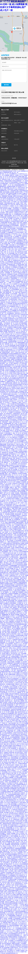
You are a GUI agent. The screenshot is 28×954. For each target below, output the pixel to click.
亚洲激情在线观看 (11, 186)
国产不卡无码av (16, 215)
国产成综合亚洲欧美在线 (9, 622)
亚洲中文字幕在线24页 (15, 882)
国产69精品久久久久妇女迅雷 (19, 207)
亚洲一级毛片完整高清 (5, 727)
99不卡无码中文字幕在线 (9, 574)
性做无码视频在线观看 (13, 890)
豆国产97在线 (7, 469)
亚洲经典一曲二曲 (15, 387)
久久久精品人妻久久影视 (21, 681)
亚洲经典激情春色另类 (10, 799)
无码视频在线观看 (10, 684)
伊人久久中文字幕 (4, 451)
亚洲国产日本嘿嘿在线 (16, 427)
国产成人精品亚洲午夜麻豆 (13, 719)
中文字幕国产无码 (19, 893)
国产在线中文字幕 (10, 893)
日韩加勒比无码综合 (22, 419)
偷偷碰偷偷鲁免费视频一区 (6, 366)
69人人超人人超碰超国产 (17, 852)
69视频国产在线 (13, 468)
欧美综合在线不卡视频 (5, 314)
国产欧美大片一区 (15, 818)
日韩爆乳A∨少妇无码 (10, 569)
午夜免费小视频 (7, 519)
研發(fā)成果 (16, 133)
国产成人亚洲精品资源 (13, 254)
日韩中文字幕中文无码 (8, 553)
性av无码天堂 (14, 653)
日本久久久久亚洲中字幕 (21, 755)
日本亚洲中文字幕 (17, 324)
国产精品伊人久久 (9, 699)
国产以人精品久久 (13, 798)
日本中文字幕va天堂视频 (21, 476)
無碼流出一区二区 (6, 495)
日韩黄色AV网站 (12, 286)
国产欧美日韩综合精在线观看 (15, 384)
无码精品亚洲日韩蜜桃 (20, 811)
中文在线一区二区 (8, 219)
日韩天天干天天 (17, 443)
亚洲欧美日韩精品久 (20, 547)
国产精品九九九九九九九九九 (18, 801)
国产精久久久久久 (14, 291)
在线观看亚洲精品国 (21, 784)
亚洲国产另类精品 (20, 950)
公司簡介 (3, 112)
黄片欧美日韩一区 (17, 271)
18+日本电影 (3, 264)
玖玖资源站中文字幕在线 (12, 783)
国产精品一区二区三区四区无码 (16, 812)
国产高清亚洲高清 (21, 310)
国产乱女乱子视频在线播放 (11, 859)
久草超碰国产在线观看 (5, 646)
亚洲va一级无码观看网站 (11, 781)
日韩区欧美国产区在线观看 (10, 767)
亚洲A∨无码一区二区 (8, 284)
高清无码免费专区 (15, 631)
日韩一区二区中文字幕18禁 (6, 682)
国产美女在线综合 (12, 419)
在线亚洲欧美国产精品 (16, 668)
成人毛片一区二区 (18, 568)
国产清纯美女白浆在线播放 (8, 762)
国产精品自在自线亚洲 (11, 470)
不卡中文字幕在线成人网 (14, 734)
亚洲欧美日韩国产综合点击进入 (10, 394)
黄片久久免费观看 (15, 518)
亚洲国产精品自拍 (19, 362)
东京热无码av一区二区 (16, 233)
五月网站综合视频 (12, 879)
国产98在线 (3, 900)
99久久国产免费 (20, 799)
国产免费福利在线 (17, 944)
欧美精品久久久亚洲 (14, 465)
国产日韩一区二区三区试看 (13, 808)
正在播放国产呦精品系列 (16, 698)
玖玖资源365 (17, 621)
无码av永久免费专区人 (10, 901)
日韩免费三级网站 (6, 631)
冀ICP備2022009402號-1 (14, 166)
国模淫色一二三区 (8, 462)
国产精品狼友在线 (13, 937)
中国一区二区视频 (15, 178)
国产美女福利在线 (10, 691)
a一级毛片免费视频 (13, 836)
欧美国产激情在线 (22, 859)
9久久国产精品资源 (8, 581)
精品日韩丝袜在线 (12, 876)
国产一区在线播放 (9, 940)
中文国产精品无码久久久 (11, 268)
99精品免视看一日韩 (6, 869)
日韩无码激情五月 (15, 415)
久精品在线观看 (10, 661)
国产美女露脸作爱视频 (12, 680)
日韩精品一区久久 (19, 765)
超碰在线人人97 (17, 363)
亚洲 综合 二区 (21, 891)
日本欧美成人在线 (8, 271)
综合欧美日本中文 (19, 179)
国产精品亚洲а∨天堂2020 (13, 197)
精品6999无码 (14, 850)
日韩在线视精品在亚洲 (19, 866)
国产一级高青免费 (21, 224)
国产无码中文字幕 (15, 314)
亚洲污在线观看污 (15, 256)
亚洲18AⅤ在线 (16, 367)
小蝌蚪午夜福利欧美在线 (13, 541)
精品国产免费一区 (4, 660)
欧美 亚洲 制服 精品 (6, 943)
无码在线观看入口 (4, 887)
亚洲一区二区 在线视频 (12, 526)
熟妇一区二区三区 (17, 433)
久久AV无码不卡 (5, 205)
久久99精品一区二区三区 (15, 548)
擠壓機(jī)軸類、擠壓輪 (6, 125)
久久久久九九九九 (12, 692)
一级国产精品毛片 (9, 618)
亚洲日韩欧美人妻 (4, 557)
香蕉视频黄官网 (23, 726)
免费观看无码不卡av (5, 190)
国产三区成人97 (11, 838)
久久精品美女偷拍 (20, 264)
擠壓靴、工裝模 (17, 122)
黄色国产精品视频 (20, 345)
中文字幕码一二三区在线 (18, 904)
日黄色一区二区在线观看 (9, 942)
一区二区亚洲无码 (21, 409)
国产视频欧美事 (23, 466)
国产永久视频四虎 (16, 628)
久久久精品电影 (23, 608)
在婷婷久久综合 (16, 910)
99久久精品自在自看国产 (17, 438)
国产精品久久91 (5, 309)
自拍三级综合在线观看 (16, 495)
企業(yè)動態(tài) (4, 139)
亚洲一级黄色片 (13, 607)
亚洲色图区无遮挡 (16, 779)
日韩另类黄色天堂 (22, 398)
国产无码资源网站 (16, 654)
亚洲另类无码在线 (15, 844)
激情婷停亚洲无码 (7, 823)
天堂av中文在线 (21, 299)
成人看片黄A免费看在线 (20, 440)
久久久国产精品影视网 (10, 345)
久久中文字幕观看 (14, 431)
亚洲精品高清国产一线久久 (8, 352)
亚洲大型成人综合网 (5, 861)
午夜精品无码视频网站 (13, 593)
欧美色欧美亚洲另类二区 (12, 953)
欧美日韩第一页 (3, 477)
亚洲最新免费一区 (11, 705)
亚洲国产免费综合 (18, 791)
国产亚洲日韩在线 (22, 565)
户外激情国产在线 (22, 391)
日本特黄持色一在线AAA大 (14, 642)
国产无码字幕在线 (22, 463)
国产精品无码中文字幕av (12, 659)
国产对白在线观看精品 (20, 691)
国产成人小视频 (6, 843)
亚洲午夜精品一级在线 (21, 620)
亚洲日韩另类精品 (6, 256)
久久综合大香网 (21, 689)
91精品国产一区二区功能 (12, 900)
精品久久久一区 (20, 306)
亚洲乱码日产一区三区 (10, 484)
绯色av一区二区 (10, 883)
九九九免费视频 (13, 310)
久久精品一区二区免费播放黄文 (7, 395)
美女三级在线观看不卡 (7, 738)
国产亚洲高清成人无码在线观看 (16, 346)
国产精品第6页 (16, 629)
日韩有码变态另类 (19, 585)
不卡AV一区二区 (13, 677)
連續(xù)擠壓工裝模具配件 (19, 120)
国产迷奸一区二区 (4, 173)
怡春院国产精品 (13, 459)
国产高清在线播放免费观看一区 (9, 829)
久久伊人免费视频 (17, 295)
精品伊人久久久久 (18, 643)
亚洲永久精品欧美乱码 (7, 806)
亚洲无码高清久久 (19, 883)
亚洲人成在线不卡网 (17, 617)
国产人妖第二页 (15, 423)
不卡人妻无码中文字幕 (20, 317)
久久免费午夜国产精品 (19, 929)
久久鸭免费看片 (18, 741)
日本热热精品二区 (17, 208)
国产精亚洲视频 (20, 447)
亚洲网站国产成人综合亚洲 (12, 257)
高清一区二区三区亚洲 (18, 339)
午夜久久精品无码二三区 (7, 886)
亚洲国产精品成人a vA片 (8, 889)
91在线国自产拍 (21, 767)
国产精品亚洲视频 (19, 403)
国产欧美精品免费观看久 (15, 666)
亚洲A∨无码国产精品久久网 (10, 891)
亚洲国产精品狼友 (4, 689)
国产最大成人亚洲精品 (20, 430)
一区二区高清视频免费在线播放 (16, 396)
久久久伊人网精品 (4, 310)
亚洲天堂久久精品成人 (5, 650)
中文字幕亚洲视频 (11, 228)
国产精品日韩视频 (20, 724)
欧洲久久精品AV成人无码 (19, 373)
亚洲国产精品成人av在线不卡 (9, 615)
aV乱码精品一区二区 (16, 599)
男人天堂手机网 (14, 649)
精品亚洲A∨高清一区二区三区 (18, 650)
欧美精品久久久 (20, 622)
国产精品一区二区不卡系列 (15, 200)
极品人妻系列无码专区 (20, 712)
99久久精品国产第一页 (21, 875)
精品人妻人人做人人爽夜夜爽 (12, 578)
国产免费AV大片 (17, 462)
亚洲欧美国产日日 (22, 937)
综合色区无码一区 (19, 873)
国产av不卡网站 (8, 367)
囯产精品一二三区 (17, 905)
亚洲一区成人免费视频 (12, 571)
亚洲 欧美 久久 (12, 401)
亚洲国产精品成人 (14, 947)
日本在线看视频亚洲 (13, 933)
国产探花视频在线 (4, 610)
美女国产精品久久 (11, 444)
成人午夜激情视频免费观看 (18, 185)
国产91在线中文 (6, 298)
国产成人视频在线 (17, 714)
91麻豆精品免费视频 (14, 925)
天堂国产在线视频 (21, 490)
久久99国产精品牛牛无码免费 (7, 625)
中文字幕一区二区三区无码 (9, 760)
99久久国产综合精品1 (5, 359)
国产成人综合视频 (8, 218)
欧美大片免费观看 (17, 579)
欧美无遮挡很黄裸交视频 (7, 247)
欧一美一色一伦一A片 (17, 475)
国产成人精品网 (13, 240)
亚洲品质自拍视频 (4, 420)
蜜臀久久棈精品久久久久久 (14, 194)
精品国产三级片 (13, 689)
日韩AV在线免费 (19, 395)
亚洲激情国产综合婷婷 (13, 318)
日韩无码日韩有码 (9, 369)
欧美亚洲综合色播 (23, 869)
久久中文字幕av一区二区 (21, 449)
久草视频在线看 (23, 480)
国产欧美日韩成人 (22, 408)
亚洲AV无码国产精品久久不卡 (19, 823)
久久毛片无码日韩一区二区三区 (15, 501)
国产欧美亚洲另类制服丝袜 (11, 854)
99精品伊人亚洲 (19, 684)
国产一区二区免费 (11, 790)
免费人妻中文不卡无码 (17, 872)
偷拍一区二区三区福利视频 (8, 253)
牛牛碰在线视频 (23, 656)
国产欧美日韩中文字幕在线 (8, 635)
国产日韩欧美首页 (13, 456)
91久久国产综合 (12, 204)
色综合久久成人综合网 (12, 834)
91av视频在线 (10, 706)
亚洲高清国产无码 (16, 304)
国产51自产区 (7, 493)
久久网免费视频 (5, 291)
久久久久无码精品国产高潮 (6, 554)
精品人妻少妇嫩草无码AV (18, 530)
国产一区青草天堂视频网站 (19, 285)
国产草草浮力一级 (8, 324)
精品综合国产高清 (22, 377)
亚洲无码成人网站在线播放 (16, 424)
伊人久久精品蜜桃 (13, 451)
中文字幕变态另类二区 (16, 461)
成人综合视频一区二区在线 (17, 469)
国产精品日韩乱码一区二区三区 (17, 288)
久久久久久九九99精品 (14, 486)
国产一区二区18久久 (21, 705)
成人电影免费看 (17, 366)
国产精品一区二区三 (6, 928)
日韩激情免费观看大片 (20, 889)
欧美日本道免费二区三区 (15, 686)
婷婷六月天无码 (13, 539)
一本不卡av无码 (16, 594)
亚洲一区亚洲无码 (6, 267)
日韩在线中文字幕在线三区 (13, 311)
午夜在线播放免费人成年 (9, 203)
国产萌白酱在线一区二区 (11, 667)
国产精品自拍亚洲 (17, 360)
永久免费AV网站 (12, 613)
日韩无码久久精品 (10, 884)
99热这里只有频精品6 (14, 693)
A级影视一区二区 (21, 692)
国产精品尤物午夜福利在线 (19, 303)
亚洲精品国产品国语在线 (16, 511)
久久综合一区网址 (20, 484)
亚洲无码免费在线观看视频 (11, 903)
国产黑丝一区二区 (10, 811)
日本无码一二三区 (6, 316)
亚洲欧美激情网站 (15, 843)
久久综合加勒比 (18, 500)
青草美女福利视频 (18, 826)
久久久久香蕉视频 (8, 303)
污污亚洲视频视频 (20, 615)
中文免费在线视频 (11, 357)
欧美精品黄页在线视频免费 (10, 788)
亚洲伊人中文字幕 (12, 837)
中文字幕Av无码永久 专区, (8, 317)
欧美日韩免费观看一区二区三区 (19, 797)
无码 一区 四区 (9, 363)
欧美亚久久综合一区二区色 (8, 500)
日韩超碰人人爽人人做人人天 (20, 219)
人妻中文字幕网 (6, 698)
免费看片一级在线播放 (21, 569)
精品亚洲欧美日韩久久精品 (17, 298)
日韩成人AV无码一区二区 (16, 330)
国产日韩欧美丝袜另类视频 (8, 585)
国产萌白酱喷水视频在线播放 (15, 477)
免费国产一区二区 (7, 185)
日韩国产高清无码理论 (18, 733)
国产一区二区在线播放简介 (8, 313)
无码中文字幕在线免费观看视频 (17, 405)
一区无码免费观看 (22, 667)
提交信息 (6, 84)
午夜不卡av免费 (11, 403)
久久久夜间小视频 (17, 721)
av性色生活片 (14, 229)
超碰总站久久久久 (4, 468)
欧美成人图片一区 (6, 850)
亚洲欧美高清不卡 (14, 802)
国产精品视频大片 (6, 908)
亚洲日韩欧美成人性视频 (18, 543)
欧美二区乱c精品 (19, 713)
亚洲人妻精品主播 (12, 325)
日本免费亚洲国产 (4, 183)
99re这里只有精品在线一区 (12, 302)
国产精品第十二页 (12, 441)
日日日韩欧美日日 (22, 924)
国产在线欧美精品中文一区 (14, 825)
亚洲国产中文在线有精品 (15, 412)
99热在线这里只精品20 (21, 332)
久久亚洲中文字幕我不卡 (9, 620)
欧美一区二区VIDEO (5, 402)
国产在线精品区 (5, 408)
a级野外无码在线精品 (18, 196)
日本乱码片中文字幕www (15, 183)
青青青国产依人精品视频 (7, 452)
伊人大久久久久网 (17, 226)
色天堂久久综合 (6, 758)
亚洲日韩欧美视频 (15, 657)
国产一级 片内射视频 (22, 781)
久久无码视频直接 (9, 261)
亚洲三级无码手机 (4, 401)
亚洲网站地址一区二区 (17, 664)
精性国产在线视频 (15, 614)
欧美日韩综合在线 (18, 618)
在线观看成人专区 (21, 240)
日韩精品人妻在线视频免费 (16, 281)
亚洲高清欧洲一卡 (15, 278)
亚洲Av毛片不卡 (20, 674)
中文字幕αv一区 (3, 774)
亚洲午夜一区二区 (13, 898)
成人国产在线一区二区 (16, 862)
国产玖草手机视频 (9, 568)
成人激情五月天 (10, 638)
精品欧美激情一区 (19, 514)
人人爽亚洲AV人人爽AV (15, 402)
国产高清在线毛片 (21, 268)
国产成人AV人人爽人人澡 (8, 673)
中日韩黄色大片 (10, 624)
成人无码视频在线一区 (17, 519)
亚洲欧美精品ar (16, 413)
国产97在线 (13, 409)
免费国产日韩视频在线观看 (6, 583)
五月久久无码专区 (11, 279)
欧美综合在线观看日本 (5, 221)
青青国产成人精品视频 (18, 533)
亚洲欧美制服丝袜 (13, 277)
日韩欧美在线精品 (4, 565)
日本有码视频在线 (13, 265)
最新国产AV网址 (19, 192)
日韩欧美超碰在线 (22, 582)
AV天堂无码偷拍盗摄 (12, 521)
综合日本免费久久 (8, 235)
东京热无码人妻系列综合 (13, 497)
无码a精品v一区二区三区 (21, 838)
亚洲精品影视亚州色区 (9, 364)
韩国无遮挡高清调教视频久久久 (14, 935)
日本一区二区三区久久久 (21, 922)
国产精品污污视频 (21, 193)
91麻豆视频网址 (15, 608)
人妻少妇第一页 (8, 295)
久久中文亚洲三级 (22, 394)
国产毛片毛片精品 (15, 374)
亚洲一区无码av (14, 558)
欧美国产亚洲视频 (11, 833)
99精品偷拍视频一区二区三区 (20, 263)
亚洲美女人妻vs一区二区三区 (14, 769)
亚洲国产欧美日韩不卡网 (12, 544)
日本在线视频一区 (8, 285)
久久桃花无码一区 (21, 804)
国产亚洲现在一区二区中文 (15, 270)
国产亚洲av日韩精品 (7, 745)
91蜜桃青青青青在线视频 (14, 246)
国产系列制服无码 (21, 245)
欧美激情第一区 (14, 748)
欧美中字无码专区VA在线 (15, 576)
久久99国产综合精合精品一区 (20, 932)
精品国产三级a (7, 258)
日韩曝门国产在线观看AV (18, 592)
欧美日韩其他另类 (13, 176)
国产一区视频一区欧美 (19, 730)
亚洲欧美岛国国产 (20, 522)
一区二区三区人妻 (14, 307)
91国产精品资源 (14, 861)
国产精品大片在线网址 (5, 852)
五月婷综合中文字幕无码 (15, 946)
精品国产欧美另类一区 (21, 371)
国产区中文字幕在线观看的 (11, 182)
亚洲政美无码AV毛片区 (19, 211)
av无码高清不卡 (6, 278)
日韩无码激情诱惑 (8, 238)
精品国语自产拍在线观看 (12, 586)
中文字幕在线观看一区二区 (20, 777)
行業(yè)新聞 (16, 139)
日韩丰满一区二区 (19, 638)
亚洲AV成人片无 (7, 530)
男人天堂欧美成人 (10, 560)
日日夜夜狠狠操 (20, 275)
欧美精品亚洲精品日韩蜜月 (17, 221)
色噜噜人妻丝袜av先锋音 (19, 338)
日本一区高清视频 (22, 653)
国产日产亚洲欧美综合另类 (9, 199)
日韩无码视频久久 (7, 508)
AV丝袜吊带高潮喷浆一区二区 (9, 564)
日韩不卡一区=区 (18, 448)
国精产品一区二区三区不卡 (8, 250)
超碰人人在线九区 (14, 309)
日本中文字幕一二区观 (22, 401)
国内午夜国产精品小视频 (14, 606)
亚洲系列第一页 (22, 903)
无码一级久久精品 (6, 632)
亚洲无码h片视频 (6, 882)
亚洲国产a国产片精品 (22, 536)
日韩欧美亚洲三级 (4, 798)
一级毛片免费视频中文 (9, 380)
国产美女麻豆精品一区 (9, 349)
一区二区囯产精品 (16, 292)
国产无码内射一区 (8, 640)
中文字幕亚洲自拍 (13, 491)
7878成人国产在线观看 (20, 328)
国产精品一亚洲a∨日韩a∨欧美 (15, 222)
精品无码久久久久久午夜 (21, 313)
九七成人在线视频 (6, 229)
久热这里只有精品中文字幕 (6, 263)
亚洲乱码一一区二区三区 (16, 390)
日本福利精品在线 (11, 264)
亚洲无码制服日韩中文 (9, 911)
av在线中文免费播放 (9, 370)
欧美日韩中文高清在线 (13, 896)
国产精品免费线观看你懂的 (20, 624)
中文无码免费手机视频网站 (13, 210)
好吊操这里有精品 (13, 299)
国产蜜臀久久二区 (13, 502)
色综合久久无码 (6, 415)
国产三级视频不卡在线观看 (19, 482)
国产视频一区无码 (6, 466)
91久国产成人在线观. (13, 766)
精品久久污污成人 (7, 845)
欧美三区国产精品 (4, 840)
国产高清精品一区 (17, 429)
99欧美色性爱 (23, 426)
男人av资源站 (10, 540)
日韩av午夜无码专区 (20, 352)
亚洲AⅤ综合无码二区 (10, 332)
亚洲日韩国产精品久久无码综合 (10, 550)
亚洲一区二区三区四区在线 (20, 773)
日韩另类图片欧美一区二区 (11, 695)
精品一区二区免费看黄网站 (15, 214)
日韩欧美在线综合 (18, 912)
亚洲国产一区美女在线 (9, 907)
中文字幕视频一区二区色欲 (6, 529)
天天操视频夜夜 (12, 875)
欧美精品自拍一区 (4, 925)
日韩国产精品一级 (11, 731)
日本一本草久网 (11, 300)
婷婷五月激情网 (5, 293)
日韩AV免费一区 (13, 245)
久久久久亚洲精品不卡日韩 (17, 815)
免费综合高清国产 (16, 943)
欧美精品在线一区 (22, 189)
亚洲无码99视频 (14, 758)
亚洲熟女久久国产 (22, 645)
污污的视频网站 (5, 686)
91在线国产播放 (8, 594)
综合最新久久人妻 (12, 949)
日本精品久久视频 (22, 182)
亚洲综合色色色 (20, 335)
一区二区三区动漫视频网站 (17, 436)
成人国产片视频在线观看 (9, 674)
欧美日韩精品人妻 (13, 822)
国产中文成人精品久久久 (16, 296)
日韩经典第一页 (5, 424)
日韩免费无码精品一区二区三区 (18, 785)
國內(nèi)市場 (4, 144)
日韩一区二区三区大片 (15, 334)
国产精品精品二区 (8, 429)
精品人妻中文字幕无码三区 (10, 744)
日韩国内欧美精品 (4, 937)
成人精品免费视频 (23, 309)
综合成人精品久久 (10, 430)
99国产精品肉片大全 (14, 572)
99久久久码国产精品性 (14, 610)
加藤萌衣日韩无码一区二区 (13, 381)
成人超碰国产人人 (19, 611)
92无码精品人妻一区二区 (13, 847)
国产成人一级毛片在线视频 (19, 640)
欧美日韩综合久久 (17, 422)
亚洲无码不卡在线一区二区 (8, 179)
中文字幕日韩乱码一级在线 (12, 597)
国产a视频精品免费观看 (20, 717)
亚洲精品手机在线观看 (21, 357)
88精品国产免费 (11, 445)
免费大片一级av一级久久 (15, 487)
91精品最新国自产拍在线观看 (9, 490)
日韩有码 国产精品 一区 (16, 316)
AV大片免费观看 (5, 175)
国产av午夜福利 (3, 933)
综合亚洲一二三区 (21, 416)
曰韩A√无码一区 (4, 567)
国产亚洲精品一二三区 (8, 670)
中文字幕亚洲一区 (17, 218)
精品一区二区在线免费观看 (12, 289)
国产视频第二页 (18, 673)
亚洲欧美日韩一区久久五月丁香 (10, 851)
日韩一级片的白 (22, 834)
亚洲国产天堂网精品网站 (14, 567)
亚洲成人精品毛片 (8, 533)
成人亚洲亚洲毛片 (8, 413)
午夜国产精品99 (19, 380)
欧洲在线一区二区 (12, 536)
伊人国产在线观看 (19, 832)
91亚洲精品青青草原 (15, 494)
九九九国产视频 (11, 919)
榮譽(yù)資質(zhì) (17, 114)
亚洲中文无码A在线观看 (18, 238)
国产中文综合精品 (4, 924)
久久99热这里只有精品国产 (17, 809)
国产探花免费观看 (14, 225)
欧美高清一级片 (3, 871)
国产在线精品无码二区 (11, 416)
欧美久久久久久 (15, 258)
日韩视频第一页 (8, 272)
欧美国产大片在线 (17, 284)
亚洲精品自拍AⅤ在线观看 (19, 738)
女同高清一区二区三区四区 (6, 373)
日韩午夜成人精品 (11, 784)
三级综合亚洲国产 (8, 215)
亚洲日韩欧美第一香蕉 (12, 914)
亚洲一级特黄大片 (17, 458)
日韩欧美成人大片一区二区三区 (16, 575)
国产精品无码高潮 (13, 813)
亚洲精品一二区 (10, 832)
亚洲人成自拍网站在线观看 (20, 535)
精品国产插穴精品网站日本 (17, 727)
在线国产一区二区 (14, 205)
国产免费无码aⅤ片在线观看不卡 (18, 437)
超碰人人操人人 (13, 647)
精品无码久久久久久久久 (17, 231)
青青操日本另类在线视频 (9, 724)
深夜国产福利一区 (8, 260)
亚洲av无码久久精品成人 (20, 792)
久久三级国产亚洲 (8, 721)
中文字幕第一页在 (15, 201)
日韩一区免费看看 (6, 844)
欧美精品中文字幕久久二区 (19, 385)
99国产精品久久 (7, 628)
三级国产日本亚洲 (9, 211)
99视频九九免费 (12, 855)
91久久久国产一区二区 (16, 908)
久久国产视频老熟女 (7, 509)
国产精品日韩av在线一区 (21, 589)
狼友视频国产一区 (10, 816)
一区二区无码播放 (17, 235)
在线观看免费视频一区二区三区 (15, 341)
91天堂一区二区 (7, 720)
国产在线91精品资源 (22, 876)
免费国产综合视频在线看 (16, 359)
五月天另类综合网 (13, 420)
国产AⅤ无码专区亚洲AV (8, 765)
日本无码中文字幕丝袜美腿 (9, 335)
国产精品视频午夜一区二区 (15, 636)
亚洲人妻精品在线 (7, 292)
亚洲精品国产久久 (10, 717)
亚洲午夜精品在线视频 (11, 193)
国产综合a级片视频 (17, 554)
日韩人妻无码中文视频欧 (6, 208)
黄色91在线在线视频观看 (13, 507)
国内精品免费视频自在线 (15, 353)
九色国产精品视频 (21, 871)
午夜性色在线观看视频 (20, 911)
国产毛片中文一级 (9, 792)
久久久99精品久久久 (14, 685)
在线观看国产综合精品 (12, 274)
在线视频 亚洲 (19, 199)
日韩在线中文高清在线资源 (8, 320)
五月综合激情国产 (9, 643)
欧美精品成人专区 (6, 494)
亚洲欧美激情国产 (6, 735)
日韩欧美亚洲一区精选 (12, 189)
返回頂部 (14, 158)
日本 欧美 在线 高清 (23, 898)
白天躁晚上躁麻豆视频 (16, 894)
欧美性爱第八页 (8, 944)
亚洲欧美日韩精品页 (21, 790)
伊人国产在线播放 (10, 712)
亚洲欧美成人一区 (20, 915)
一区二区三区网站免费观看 (17, 243)
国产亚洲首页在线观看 (14, 840)
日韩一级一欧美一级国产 (18, 455)
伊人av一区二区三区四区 (12, 749)
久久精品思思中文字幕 (19, 878)
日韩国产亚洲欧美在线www (17, 735)
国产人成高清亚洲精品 (9, 476)
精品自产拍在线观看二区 (9, 755)
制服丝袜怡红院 (11, 880)
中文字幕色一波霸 (12, 871)
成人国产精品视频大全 (11, 601)
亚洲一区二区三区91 (14, 551)
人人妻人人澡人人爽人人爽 (13, 249)
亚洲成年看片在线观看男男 (10, 759)
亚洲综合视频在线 (15, 696)
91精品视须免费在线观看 (14, 794)
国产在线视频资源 (11, 306)
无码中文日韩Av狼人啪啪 (12, 391)
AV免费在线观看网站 (8, 434)
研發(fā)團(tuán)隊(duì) (18, 130)
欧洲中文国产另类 (16, 720)
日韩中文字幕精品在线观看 (19, 272)
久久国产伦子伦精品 (5, 334)
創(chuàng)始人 (17, 112)
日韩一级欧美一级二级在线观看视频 (12, 857)
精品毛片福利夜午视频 (5, 657)
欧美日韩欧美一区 (20, 919)
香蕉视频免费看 (7, 423)
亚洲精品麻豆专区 (4, 572)
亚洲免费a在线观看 (9, 514)
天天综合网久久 (6, 862)
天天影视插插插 (16, 918)
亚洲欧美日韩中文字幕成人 (15, 917)
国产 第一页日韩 (14, 323)
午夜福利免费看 (6, 511)
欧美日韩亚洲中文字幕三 (6, 475)
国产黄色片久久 (3, 441)
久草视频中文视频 (19, 525)
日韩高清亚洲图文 (19, 604)
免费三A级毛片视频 (16, 508)
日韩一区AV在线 (23, 555)
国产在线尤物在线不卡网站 (6, 399)
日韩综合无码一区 (14, 652)
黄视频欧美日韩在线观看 (8, 600)
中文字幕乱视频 (3, 876)
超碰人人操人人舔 (4, 561)
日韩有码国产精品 (14, 190)
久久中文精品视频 (19, 349)
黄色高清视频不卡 (6, 809)
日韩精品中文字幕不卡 (19, 212)
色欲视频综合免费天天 (15, 515)
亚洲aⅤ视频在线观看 (10, 522)
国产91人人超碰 (13, 590)
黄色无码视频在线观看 (14, 378)
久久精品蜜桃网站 (15, 466)
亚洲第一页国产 (20, 203)
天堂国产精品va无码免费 (13, 426)
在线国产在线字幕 (10, 820)
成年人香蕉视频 (18, 600)
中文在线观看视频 (18, 940)
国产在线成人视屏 (6, 243)
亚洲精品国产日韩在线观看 (13, 663)
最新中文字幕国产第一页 (6, 779)
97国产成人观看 (20, 444)
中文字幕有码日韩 (10, 728)
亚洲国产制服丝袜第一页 (19, 865)
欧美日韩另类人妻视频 (21, 564)
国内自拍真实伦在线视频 (19, 581)
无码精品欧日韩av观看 (17, 639)
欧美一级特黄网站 (15, 868)
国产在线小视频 (18, 370)
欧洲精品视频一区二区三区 (6, 482)
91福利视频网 (12, 371)
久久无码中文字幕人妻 (18, 682)
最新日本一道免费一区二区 (16, 175)
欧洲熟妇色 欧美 (17, 260)
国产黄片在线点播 (8, 714)
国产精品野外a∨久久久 (14, 454)
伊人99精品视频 (5, 187)
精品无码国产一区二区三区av (14, 921)
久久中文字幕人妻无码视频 (10, 804)
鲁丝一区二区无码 (14, 753)
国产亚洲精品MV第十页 (5, 231)
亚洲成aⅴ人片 (6, 776)
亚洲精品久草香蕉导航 (9, 752)
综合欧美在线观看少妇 (18, 523)
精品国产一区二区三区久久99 (20, 399)
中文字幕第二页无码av (7, 546)
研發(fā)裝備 (3, 133)
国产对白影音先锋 (6, 830)
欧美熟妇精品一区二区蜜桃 (17, 632)
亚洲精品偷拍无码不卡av (13, 217)
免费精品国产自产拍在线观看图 (14, 417)
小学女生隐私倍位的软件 (19, 434)
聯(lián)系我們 (4, 150)
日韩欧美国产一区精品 (7, 422)
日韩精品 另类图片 (14, 776)
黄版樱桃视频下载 (6, 614)
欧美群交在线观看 (22, 473)
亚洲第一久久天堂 (6, 696)
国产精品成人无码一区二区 (15, 561)
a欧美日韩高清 (20, 596)
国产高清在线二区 (13, 350)
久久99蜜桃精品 (9, 232)
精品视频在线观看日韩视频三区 (19, 528)
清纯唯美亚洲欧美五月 (19, 706)
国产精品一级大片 (22, 936)
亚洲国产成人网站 (12, 702)
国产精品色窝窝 (11, 242)
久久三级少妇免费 (12, 756)
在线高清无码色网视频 (16, 709)
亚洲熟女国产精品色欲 (7, 458)
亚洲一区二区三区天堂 (9, 251)
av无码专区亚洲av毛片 (9, 681)
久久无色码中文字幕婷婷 (21, 239)
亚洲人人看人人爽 (6, 558)
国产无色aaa (15, 869)
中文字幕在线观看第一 (14, 489)
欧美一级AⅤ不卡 (19, 762)
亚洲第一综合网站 (15, 493)
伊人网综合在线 (21, 539)
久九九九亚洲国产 (16, 282)
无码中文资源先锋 (8, 385)
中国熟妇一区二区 (19, 716)
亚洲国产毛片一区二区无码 (6, 932)
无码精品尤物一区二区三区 (13, 951)
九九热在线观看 (13, 293)
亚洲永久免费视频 (9, 777)
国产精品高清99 (15, 321)
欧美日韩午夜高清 (18, 247)
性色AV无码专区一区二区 (6, 207)
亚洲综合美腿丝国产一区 (18, 180)
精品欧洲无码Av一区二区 (14, 331)
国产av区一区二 (22, 933)
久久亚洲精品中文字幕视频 (17, 267)
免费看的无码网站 (7, 455)
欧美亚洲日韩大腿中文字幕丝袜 (9, 516)
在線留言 (16, 150)
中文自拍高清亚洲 (10, 239)
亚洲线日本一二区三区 (21, 279)
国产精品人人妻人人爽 (9, 562)
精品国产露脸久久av (7, 865)
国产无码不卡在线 (18, 369)
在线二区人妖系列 (19, 253)
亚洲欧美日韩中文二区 (9, 716)
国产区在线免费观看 (19, 699)
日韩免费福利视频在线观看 (6, 878)
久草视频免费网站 (13, 565)
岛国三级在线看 (12, 723)
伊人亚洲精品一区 (17, 236)
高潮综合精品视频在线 (5, 427)
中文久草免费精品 (13, 582)
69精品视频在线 (4, 756)
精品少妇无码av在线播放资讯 (15, 479)
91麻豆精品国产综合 (6, 388)
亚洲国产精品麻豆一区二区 (19, 537)
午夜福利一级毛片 (22, 688)
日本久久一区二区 (21, 949)
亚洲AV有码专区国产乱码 (8, 929)
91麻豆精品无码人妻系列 (15, 887)
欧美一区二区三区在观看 (16, 751)
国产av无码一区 (22, 854)
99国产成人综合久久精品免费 (9, 275)
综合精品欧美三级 (12, 355)
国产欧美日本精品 (6, 461)
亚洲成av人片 (15, 746)
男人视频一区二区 (22, 659)
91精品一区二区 (13, 660)
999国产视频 (21, 176)
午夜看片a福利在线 (7, 543)
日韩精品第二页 (22, 813)
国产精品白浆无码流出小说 (12, 480)
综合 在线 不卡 (13, 187)
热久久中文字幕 (20, 901)
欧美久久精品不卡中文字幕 (8, 356)
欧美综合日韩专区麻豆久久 (14, 410)
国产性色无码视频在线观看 (6, 537)
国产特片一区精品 (17, 546)
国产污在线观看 (5, 487)
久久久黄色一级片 (10, 525)
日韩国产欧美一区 (13, 742)
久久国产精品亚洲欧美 (19, 452)
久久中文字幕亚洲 (8, 338)
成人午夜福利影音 (13, 924)
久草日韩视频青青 (12, 224)
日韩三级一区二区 (16, 845)
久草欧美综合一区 (10, 589)
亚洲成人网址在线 (14, 787)
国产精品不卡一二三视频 (20, 625)
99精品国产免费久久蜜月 (9, 922)
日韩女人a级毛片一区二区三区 (19, 930)
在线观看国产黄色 (22, 229)
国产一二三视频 (7, 282)
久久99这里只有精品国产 (6, 654)
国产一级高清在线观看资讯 (6, 226)
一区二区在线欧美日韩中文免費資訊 (11, 498)
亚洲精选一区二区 (22, 550)
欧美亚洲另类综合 (6, 709)
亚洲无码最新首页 (23, 649)
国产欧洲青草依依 (7, 780)
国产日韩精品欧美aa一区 (13, 472)
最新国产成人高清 (14, 710)
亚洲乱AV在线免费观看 (13, 337)
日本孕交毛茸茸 (18, 820)
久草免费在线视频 (19, 635)
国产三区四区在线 (6, 376)
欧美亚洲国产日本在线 (11, 707)
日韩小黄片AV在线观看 (8, 826)
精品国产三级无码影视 (20, 574)
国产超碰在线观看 (17, 532)
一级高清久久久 (23, 225)
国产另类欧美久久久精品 (6, 528)
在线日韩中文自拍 (4, 939)
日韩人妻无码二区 (22, 526)
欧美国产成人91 (8, 700)
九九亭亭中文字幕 (6, 748)
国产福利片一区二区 (7, 819)
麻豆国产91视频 (4, 536)
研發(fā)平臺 (3, 130)
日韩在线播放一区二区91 (21, 795)
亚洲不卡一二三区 (17, 504)
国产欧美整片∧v (11, 328)
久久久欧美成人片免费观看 (16, 348)
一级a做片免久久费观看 (18, 700)
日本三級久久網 (13, 408)
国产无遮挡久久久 (11, 950)
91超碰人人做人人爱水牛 (21, 560)
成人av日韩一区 (22, 836)
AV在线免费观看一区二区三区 (18, 830)
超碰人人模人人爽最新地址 (11, 473)
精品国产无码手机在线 (7, 579)
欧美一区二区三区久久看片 (20, 553)
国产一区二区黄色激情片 (12, 463)
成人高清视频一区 (21, 441)
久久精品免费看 (18, 356)
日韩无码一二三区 (4, 240)
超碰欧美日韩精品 (17, 327)
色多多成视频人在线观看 (8, 192)
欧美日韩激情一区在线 (9, 547)
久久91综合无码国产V (19, 232)
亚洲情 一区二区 (9, 532)
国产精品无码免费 (22, 607)
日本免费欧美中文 (13, 173)
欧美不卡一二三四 (7, 664)
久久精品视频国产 (4, 551)
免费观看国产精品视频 (7, 196)
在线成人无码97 (6, 201)
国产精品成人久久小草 (13, 512)
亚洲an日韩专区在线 (20, 728)
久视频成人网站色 (23, 205)
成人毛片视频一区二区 (18, 806)
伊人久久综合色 (20, 300)
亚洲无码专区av (22, 749)
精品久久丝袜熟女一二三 (13, 770)
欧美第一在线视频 (8, 918)
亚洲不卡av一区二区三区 (13, 926)
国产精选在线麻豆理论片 (20, 703)
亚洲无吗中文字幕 (8, 236)
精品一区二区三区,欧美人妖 (11, 377)
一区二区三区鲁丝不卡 (7, 629)
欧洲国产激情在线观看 (20, 505)
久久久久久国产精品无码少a (17, 675)
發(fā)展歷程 (3, 114)
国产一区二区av (16, 841)
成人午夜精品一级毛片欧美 (11, 645)
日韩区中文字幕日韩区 (11, 634)
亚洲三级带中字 (9, 212)
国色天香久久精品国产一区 (20, 261)
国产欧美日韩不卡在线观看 (14, 774)
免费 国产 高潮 (16, 509)
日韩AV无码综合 (21, 187)
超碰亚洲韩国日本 (8, 360)
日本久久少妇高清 (23, 586)
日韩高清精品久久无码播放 (10, 596)
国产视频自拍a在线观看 (5, 797)
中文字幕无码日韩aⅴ (14, 557)
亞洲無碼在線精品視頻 (5, 671)
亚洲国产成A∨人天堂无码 (17, 376)
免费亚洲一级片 (16, 383)
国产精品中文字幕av (20, 816)
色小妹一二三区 (13, 344)
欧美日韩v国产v (9, 535)
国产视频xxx (3, 783)
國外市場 (16, 144)
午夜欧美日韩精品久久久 (13, 858)
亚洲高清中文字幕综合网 (18, 483)
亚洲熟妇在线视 (8, 383)
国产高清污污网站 (10, 440)
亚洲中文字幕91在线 (20, 320)
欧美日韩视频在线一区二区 (19, 745)
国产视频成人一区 (7, 592)
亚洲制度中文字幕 (21, 601)
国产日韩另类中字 (6, 518)
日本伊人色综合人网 (8, 897)
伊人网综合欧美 (11, 362)
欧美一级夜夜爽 (5, 344)
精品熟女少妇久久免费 (9, 611)
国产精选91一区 (5, 288)
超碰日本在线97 (15, 555)
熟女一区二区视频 (10, 449)
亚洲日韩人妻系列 (11, 406)
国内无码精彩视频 (4, 590)
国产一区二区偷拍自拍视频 (12, 656)
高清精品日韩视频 (4, 465)
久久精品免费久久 (8, 433)
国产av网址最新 (21, 325)
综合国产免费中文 (6, 653)
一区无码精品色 (6, 323)
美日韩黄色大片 (14, 398)
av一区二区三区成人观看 (21, 364)
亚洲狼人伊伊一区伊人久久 (11, 763)
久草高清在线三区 (4, 392)
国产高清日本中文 (21, 470)
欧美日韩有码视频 (6, 599)
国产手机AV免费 (13, 392)
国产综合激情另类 (4, 378)
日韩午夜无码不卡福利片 (9, 604)
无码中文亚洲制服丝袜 (7, 841)
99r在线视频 (4, 772)
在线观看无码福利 (18, 897)
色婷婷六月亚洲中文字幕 (7, 773)
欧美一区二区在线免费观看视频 (12, 737)
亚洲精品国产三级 (10, 505)
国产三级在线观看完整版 (14, 805)
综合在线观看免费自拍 (16, 646)
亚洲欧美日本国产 (17, 529)
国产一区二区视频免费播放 (9, 915)
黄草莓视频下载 (10, 866)
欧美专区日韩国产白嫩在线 (18, 388)
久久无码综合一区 (13, 939)
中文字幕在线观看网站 (7, 733)
